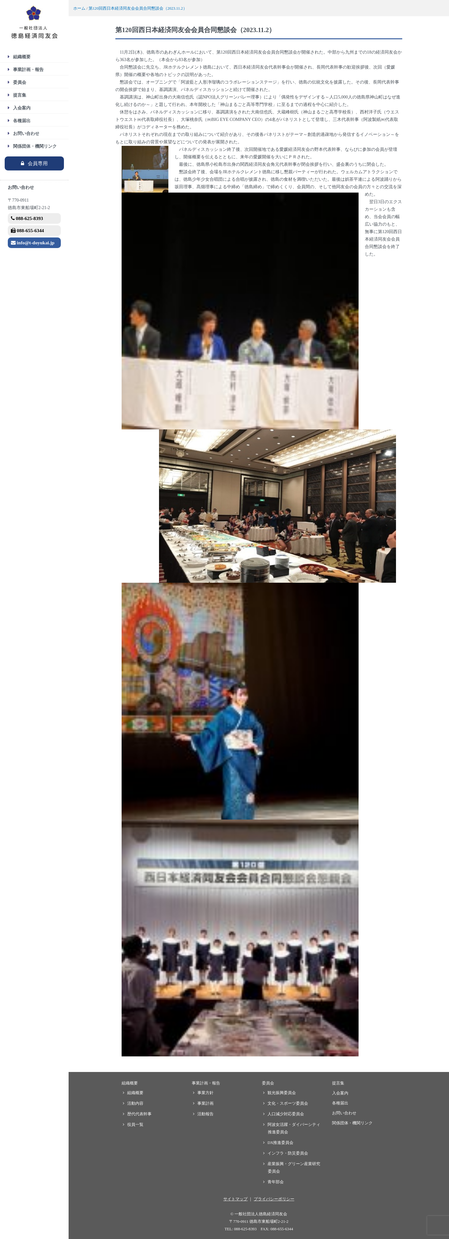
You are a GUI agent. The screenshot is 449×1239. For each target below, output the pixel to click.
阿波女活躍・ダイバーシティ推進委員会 (294, 1128)
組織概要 (22, 57)
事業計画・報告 (28, 69)
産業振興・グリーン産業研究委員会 (294, 1168)
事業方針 (206, 1093)
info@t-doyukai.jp (33, 242)
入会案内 (22, 108)
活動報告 (206, 1114)
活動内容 (135, 1103)
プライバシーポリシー (274, 1199)
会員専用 (38, 163)
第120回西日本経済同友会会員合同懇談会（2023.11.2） (138, 8)
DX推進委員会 (280, 1143)
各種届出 (22, 120)
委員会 (19, 82)
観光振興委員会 (282, 1093)
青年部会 (276, 1182)
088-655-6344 (27, 230)
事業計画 (206, 1103)
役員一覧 (135, 1124)
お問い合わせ (26, 133)
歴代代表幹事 (140, 1114)
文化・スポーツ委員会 (288, 1103)
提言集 (19, 95)
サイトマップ (235, 1199)
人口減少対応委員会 (286, 1114)
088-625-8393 (27, 218)
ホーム (79, 8)
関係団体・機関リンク (35, 146)
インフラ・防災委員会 (288, 1153)
